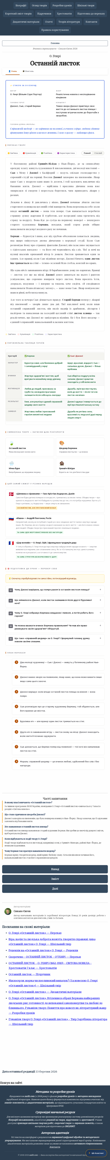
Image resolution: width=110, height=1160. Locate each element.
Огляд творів (39, 5)
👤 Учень (12, 71)
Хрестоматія (64, 13)
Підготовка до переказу (91, 13)
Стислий (98, 153)
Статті (49, 21)
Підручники (44, 13)
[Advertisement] (55, 1049)
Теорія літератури (69, 21)
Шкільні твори (85, 5)
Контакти (91, 21)
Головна (55, 43)
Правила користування (55, 30)
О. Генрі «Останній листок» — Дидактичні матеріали (45, 992)
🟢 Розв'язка (46, 153)
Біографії (21, 5)
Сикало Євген (22, 911)
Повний (87, 153)
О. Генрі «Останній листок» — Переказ (35, 933)
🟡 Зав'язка (13, 153)
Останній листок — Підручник (29, 974)
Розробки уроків (62, 5)
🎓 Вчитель (28, 71)
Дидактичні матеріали (26, 21)
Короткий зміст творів (18, 13)
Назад (55, 869)
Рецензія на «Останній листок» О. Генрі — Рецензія (43, 950)
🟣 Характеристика (66, 153)
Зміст (55, 879)
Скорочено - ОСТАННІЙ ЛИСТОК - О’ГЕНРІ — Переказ (45, 956)
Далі (55, 888)
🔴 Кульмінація (29, 153)
